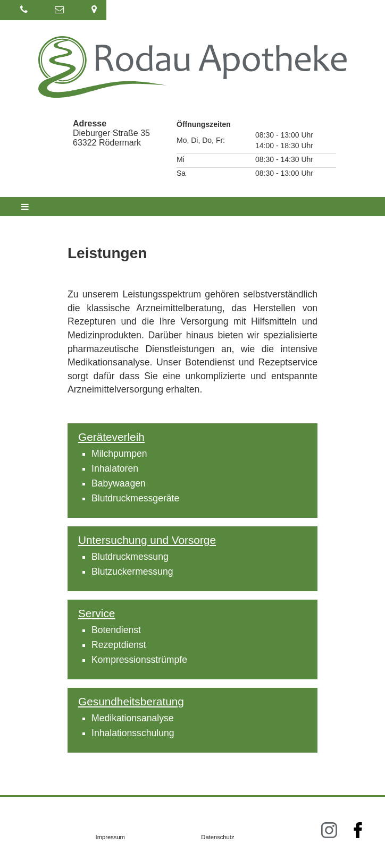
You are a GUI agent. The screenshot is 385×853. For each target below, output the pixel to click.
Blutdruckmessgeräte (135, 498)
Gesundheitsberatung (131, 701)
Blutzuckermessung (132, 571)
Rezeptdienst (118, 644)
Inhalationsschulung (132, 733)
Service (96, 613)
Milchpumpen (119, 453)
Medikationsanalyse (132, 718)
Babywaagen (118, 483)
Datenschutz (217, 837)
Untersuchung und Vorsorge (147, 540)
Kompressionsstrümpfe (139, 659)
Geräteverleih (111, 437)
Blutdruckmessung (130, 556)
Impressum (110, 837)
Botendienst (116, 630)
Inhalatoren (114, 468)
